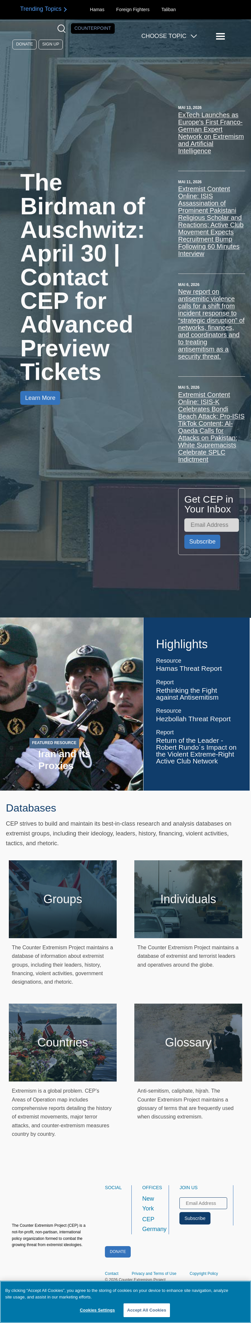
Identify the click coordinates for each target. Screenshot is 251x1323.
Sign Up (50, 44)
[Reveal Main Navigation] (221, 36)
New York (148, 1203)
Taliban (168, 9)
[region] (125, 1302)
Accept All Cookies (146, 1310)
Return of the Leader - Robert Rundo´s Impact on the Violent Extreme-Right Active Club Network (196, 751)
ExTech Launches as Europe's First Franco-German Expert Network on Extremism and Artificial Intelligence (211, 132)
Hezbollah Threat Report (193, 719)
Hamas (97, 9)
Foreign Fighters (133, 9)
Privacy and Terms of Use (154, 1273)
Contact (111, 1273)
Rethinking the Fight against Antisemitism (187, 694)
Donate (24, 44)
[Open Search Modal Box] (63, 28)
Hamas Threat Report (189, 668)
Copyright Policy (204, 1273)
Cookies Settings (97, 1310)
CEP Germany (149, 1224)
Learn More (40, 398)
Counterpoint (93, 28)
